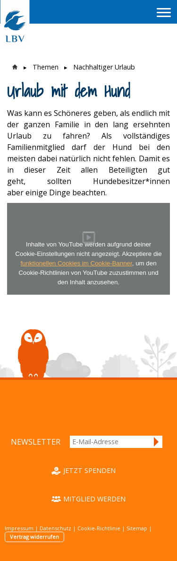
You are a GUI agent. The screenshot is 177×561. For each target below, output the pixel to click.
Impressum (19, 528)
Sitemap (136, 528)
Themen (46, 66)
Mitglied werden (94, 498)
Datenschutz (55, 528)
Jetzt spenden (89, 470)
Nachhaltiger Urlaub (104, 66)
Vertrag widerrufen (34, 536)
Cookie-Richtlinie (98, 528)
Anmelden (156, 442)
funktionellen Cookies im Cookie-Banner (76, 263)
